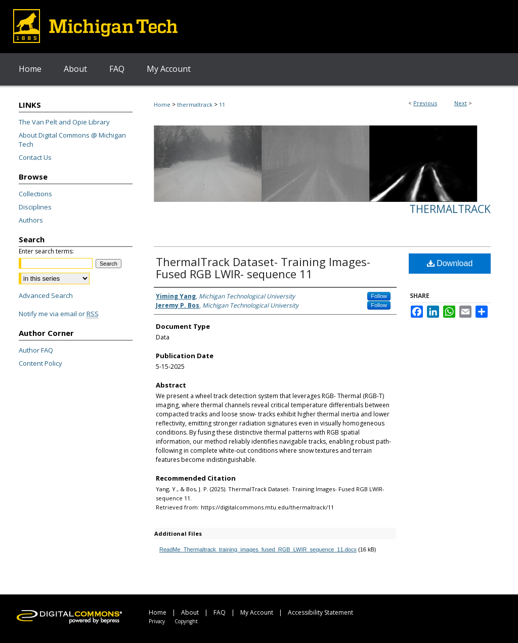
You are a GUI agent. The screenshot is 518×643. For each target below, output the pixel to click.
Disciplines (35, 206)
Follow (379, 296)
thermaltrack (194, 104)
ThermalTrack (450, 209)
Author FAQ (36, 350)
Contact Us (35, 157)
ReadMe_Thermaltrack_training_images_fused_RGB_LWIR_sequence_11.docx (258, 549)
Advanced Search (46, 295)
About (190, 612)
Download (450, 263)
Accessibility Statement (320, 612)
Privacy (157, 621)
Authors (31, 220)
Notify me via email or (59, 313)
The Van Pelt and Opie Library (64, 121)
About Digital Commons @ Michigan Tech (72, 140)
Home (162, 104)
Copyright (186, 621)
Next (460, 103)
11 (222, 104)
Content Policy (40, 363)
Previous (425, 103)
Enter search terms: (46, 251)
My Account (256, 612)
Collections (35, 193)
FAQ (219, 612)
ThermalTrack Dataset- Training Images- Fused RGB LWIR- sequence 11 (263, 267)
